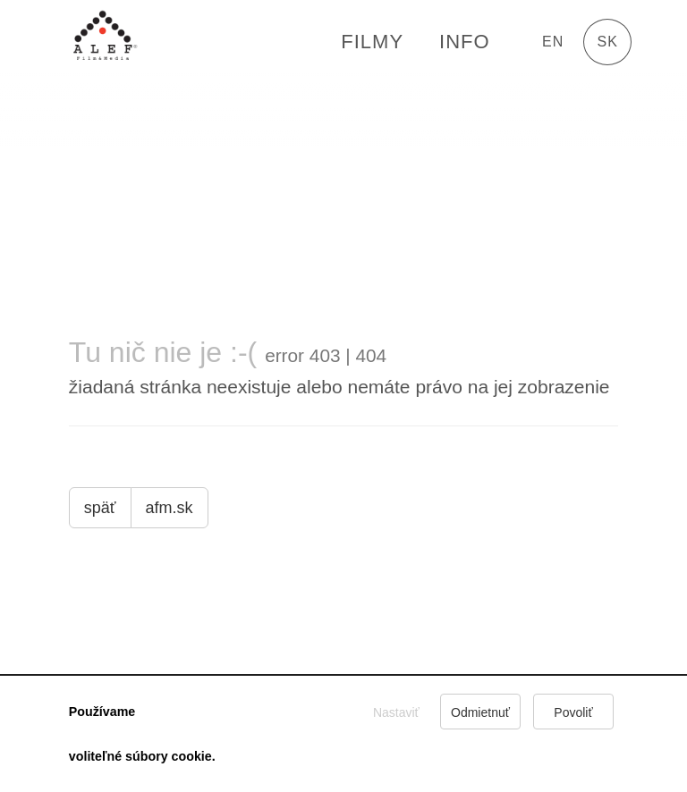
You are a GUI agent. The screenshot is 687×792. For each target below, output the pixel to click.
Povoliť (573, 712)
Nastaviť (396, 712)
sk (608, 41)
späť (100, 508)
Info (464, 41)
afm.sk (169, 508)
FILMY (372, 41)
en (553, 41)
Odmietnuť (480, 712)
